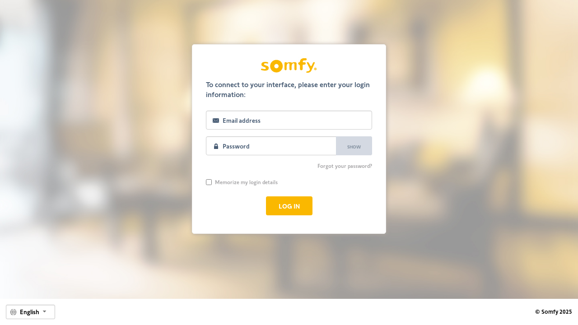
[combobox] (30, 312)
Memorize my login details (242, 182)
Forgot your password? (344, 165)
